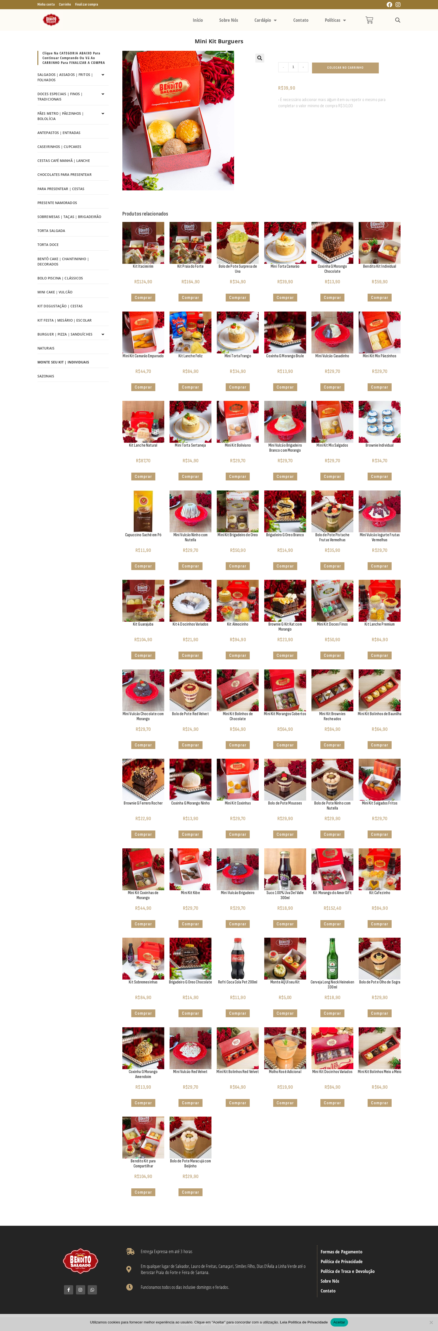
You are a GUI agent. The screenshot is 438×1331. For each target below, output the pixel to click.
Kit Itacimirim (143, 266)
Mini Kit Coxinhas (238, 803)
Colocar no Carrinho (345, 68)
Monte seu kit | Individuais (63, 362)
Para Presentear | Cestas (60, 188)
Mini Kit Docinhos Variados (332, 1071)
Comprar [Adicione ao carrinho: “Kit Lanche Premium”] (379, 655)
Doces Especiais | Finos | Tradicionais (60, 97)
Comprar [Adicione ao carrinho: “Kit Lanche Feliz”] (190, 387)
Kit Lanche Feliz (190, 356)
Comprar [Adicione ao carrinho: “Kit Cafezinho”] (379, 924)
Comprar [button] (143, 297)
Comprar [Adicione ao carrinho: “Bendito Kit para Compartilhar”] (143, 1192)
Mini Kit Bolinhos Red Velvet (237, 1071)
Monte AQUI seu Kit (285, 982)
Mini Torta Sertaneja (190, 445)
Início (198, 20)
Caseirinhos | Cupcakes (59, 146)
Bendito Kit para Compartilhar (143, 1163)
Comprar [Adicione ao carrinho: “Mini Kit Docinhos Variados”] (332, 1102)
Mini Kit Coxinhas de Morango (143, 895)
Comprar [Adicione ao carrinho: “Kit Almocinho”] (237, 655)
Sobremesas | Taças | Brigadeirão (69, 216)
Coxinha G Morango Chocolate (332, 269)
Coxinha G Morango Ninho (190, 803)
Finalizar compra (86, 4)
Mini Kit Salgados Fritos (379, 803)
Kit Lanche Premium (380, 624)
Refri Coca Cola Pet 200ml (238, 982)
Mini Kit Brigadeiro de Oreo (238, 535)
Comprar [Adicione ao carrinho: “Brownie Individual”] (379, 476)
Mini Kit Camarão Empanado (143, 356)
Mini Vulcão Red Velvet (190, 1071)
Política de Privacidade (342, 1261)
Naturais (45, 348)
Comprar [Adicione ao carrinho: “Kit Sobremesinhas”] (143, 1013)
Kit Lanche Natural (143, 445)
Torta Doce (48, 244)
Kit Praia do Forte (190, 266)
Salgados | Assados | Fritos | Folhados (65, 77)
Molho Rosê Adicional (285, 1071)
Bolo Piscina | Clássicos (60, 278)
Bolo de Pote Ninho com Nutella (332, 806)
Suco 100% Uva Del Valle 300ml (285, 895)
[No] (431, 1322)
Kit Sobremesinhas (143, 982)
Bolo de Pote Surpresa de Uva (238, 269)
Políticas (335, 20)
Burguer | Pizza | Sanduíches (64, 334)
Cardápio (265, 20)
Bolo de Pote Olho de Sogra (380, 982)
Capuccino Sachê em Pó (143, 535)
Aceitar (339, 1322)
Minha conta (46, 4)
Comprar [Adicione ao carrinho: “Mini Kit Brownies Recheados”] (332, 745)
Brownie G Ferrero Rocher (143, 803)
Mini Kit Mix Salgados (332, 445)
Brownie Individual (380, 445)
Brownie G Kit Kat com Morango (285, 627)
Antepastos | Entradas (58, 132)
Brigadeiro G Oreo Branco (285, 535)
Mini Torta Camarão (285, 266)
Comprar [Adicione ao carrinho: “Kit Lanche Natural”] (143, 476)
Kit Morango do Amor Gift (332, 893)
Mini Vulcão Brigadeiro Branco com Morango (285, 448)
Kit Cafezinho (379, 893)
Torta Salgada (51, 230)
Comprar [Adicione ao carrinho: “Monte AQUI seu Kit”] (285, 1013)
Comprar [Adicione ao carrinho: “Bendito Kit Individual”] (379, 297)
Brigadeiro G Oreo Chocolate (190, 982)
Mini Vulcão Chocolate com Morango (143, 716)
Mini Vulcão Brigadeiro (237, 893)
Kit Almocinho (237, 624)
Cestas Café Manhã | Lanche (63, 160)
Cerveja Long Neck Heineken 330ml (332, 985)
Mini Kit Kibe (190, 893)
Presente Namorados (57, 202)
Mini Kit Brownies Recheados (332, 716)
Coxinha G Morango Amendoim (143, 1074)
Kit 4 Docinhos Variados (190, 624)
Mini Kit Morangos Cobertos (285, 714)
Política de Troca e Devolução (348, 1271)
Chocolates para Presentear (64, 174)
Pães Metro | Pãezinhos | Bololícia (60, 116)
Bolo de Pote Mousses (285, 803)
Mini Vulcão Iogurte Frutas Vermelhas (380, 537)
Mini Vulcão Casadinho (332, 356)
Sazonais (45, 376)
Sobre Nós (228, 20)
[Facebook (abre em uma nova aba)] (389, 5)
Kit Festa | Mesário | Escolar (64, 320)
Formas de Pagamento (342, 1252)
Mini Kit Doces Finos (332, 624)
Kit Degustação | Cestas (60, 306)
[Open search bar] (398, 20)
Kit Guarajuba (143, 624)
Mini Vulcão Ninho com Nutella (190, 537)
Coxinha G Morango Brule (285, 356)
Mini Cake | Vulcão (54, 292)
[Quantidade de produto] (293, 67)
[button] (259, 58)
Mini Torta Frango (238, 356)
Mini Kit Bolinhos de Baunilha (379, 714)
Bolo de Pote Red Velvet (190, 714)
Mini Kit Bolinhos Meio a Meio (379, 1071)
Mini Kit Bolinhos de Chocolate (238, 716)
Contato (300, 20)
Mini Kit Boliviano (238, 445)
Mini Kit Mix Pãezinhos (379, 356)
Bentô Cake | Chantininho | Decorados (63, 262)
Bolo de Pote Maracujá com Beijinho (190, 1163)
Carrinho (65, 4)
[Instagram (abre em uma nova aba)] (397, 5)
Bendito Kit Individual (379, 266)
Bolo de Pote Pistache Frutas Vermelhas (332, 537)
